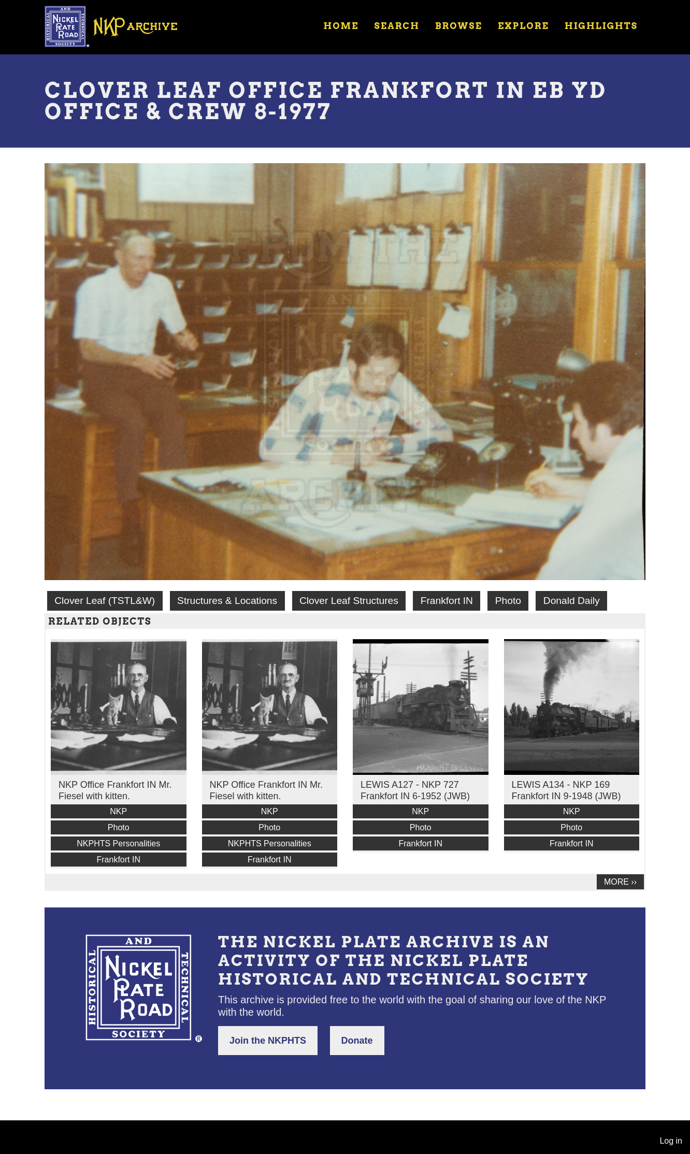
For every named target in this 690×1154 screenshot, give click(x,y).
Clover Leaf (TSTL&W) (104, 600)
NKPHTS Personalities (118, 843)
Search (397, 26)
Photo (508, 600)
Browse (458, 26)
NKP (118, 811)
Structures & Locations (227, 600)
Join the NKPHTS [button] (267, 1040)
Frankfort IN (447, 600)
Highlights (601, 26)
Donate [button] (357, 1040)
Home (340, 26)
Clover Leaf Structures (348, 600)
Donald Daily (571, 600)
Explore (523, 26)
